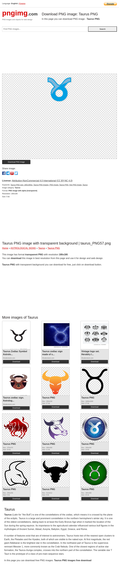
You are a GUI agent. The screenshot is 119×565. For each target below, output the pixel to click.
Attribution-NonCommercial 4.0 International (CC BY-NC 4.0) (42, 180)
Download (16, 362)
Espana (22, 3)
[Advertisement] (59, 54)
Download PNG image (16, 162)
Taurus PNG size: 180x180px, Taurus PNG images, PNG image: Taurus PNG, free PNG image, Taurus (49, 185)
